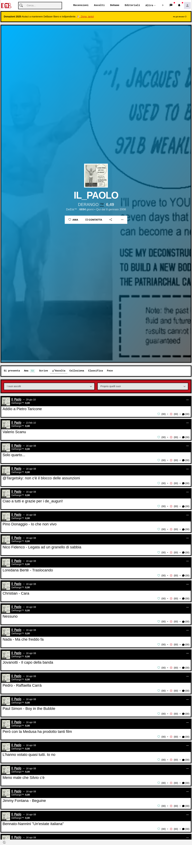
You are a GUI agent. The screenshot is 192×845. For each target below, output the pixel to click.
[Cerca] (40, 5)
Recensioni (81, 5)
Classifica (95, 370)
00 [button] (163, 414)
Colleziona (76, 370)
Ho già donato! (180, 17)
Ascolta (60, 370)
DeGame (114, 5)
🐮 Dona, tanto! (85, 16)
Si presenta (12, 370)
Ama (73, 219)
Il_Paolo (16, 400)
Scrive (43, 370)
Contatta (93, 219)
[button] (163, 5)
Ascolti (99, 5)
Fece (110, 370)
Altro (149, 5)
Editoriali (132, 5)
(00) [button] (185, 414)
